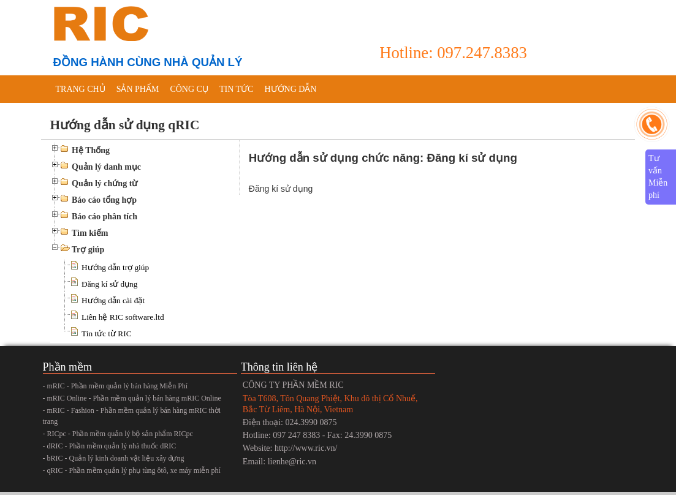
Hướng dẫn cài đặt (113, 300)
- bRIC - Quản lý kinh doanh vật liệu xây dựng (113, 458)
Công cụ (189, 89)
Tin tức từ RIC (107, 333)
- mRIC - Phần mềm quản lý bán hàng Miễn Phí (115, 386)
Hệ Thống (91, 150)
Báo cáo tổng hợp (104, 200)
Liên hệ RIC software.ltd (123, 317)
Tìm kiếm (90, 233)
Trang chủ (80, 89)
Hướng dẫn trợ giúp (115, 267)
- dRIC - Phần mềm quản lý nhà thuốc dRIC (110, 446)
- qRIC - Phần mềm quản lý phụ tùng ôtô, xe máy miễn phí (132, 470)
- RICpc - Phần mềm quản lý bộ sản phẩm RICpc (118, 433)
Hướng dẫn (290, 89)
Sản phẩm (137, 89)
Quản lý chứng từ (104, 183)
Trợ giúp (88, 249)
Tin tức (236, 89)
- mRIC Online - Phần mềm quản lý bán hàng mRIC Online (132, 398)
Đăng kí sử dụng (109, 284)
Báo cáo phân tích (104, 216)
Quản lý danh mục (106, 167)
